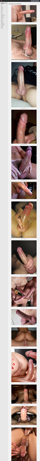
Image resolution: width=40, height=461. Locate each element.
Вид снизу (2, 21)
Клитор (2, 18)
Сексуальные (2, 23)
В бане (2, 8)
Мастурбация (2, 17)
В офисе (2, 22)
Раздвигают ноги (3, 15)
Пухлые (2, 11)
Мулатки (2, 20)
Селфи (1, 10)
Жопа (1, 5)
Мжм (1, 13)
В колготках (2, 14)
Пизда (1, 6)
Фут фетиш (2, 9)
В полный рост (2, 24)
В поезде (2, 7)
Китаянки (2, 19)
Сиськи (2, 4)
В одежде (2, 16)
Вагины (2, 12)
